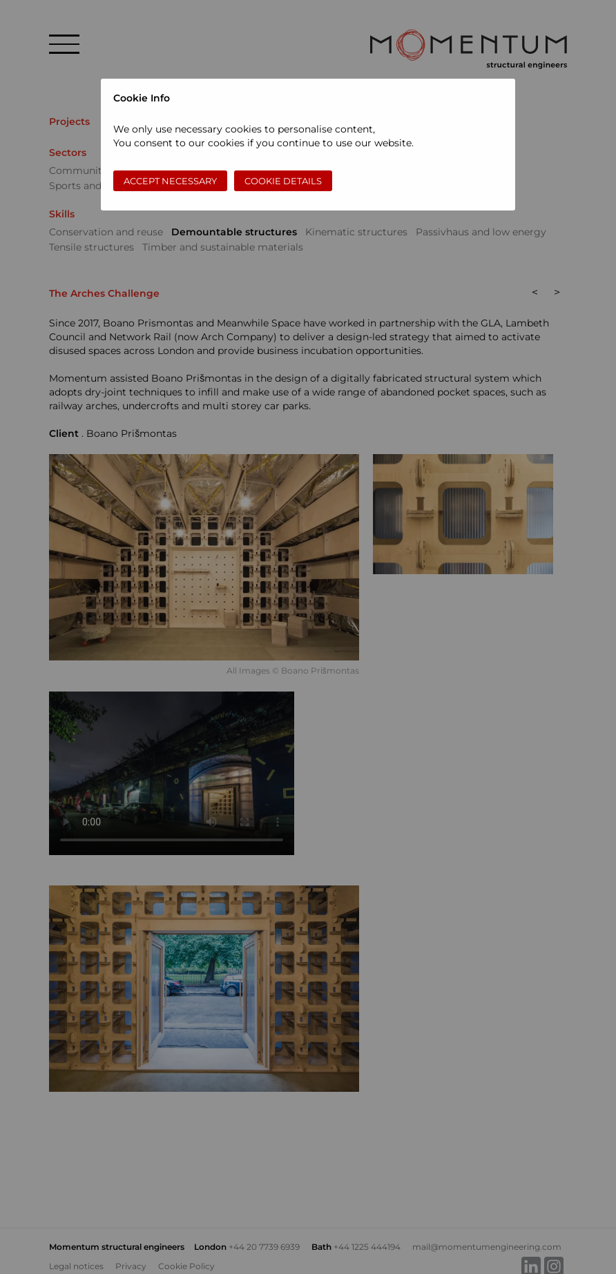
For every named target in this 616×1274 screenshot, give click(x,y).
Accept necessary (170, 180)
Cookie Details (283, 180)
